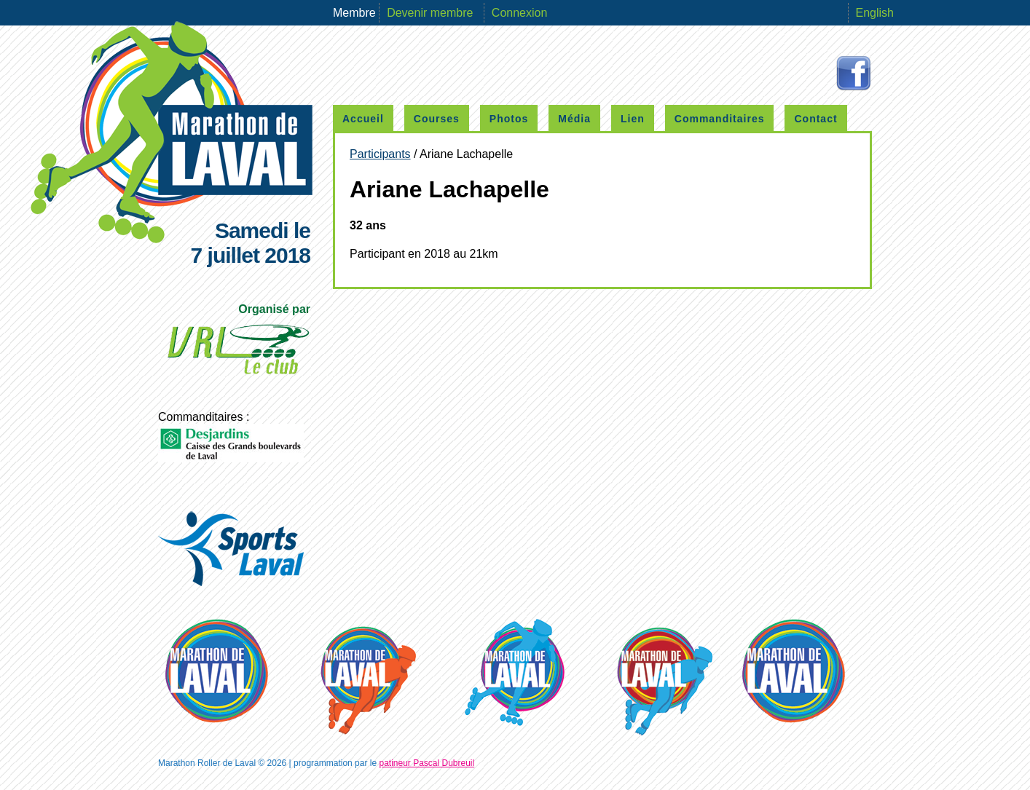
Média (574, 119)
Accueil (363, 119)
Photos (509, 119)
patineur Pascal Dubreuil (426, 763)
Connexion (520, 13)
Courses (437, 119)
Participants (380, 154)
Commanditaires (720, 119)
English (875, 13)
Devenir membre (431, 13)
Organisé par (237, 343)
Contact (815, 119)
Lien (633, 119)
